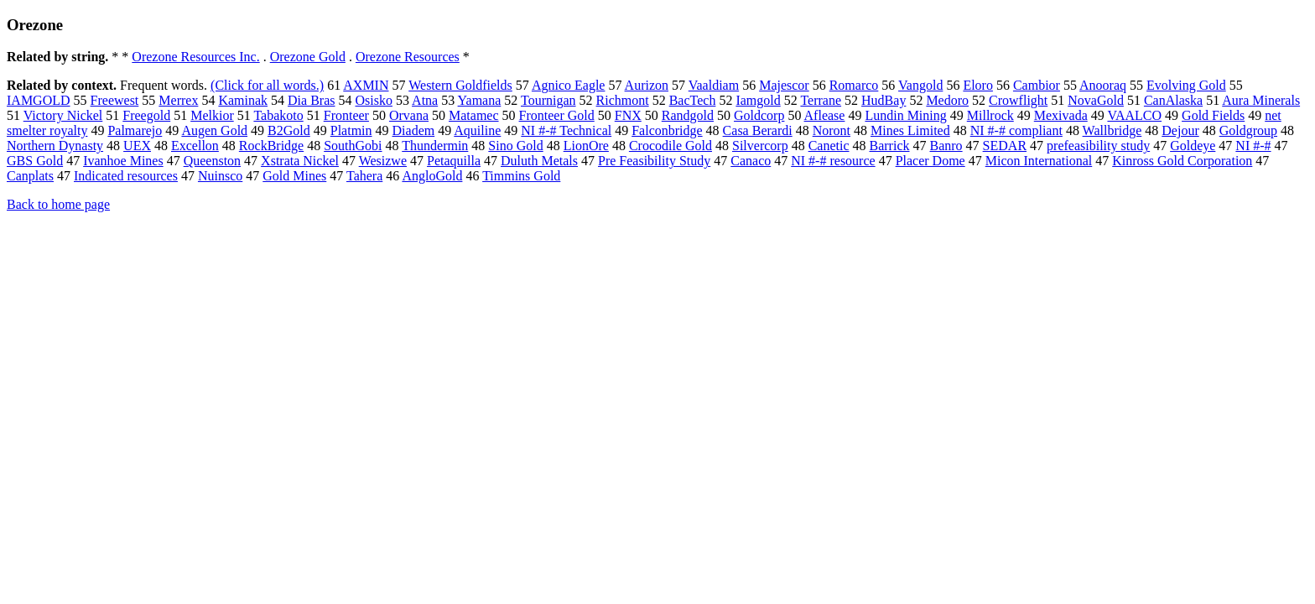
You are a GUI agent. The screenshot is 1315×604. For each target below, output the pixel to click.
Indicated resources (126, 176)
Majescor (784, 85)
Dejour (1180, 130)
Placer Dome (930, 161)
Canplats (30, 176)
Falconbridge (667, 130)
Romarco (854, 85)
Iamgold (757, 100)
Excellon (195, 145)
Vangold (920, 85)
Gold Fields (1213, 115)
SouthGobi (353, 145)
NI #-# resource (833, 161)
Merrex (178, 100)
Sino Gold (515, 145)
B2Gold (289, 130)
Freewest (115, 100)
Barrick (890, 145)
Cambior (1036, 85)
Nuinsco (220, 176)
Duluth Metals (539, 161)
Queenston (212, 161)
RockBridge (271, 145)
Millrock (990, 115)
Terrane (820, 100)
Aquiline (477, 130)
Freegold (146, 115)
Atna (425, 100)
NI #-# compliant (1016, 130)
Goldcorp (759, 115)
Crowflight (1018, 100)
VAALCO (1134, 115)
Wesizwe (383, 161)
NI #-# (1253, 145)
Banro (946, 145)
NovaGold (1096, 100)
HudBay (883, 100)
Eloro (978, 85)
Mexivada (1061, 115)
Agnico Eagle (569, 85)
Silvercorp (760, 145)
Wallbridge (1112, 130)
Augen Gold (214, 130)
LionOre (586, 145)
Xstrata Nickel (300, 161)
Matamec (474, 115)
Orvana (409, 115)
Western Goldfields (460, 85)
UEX (137, 145)
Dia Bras (311, 100)
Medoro (947, 100)
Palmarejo (134, 130)
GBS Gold (35, 161)
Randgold (688, 115)
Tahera (364, 176)
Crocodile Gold (670, 145)
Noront (831, 130)
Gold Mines (294, 176)
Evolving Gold (1186, 85)
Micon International (1039, 161)
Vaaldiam (714, 85)
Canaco (750, 161)
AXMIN (365, 85)
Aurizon (646, 85)
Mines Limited (910, 130)
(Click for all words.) (267, 85)
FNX (628, 115)
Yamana (480, 100)
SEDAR (1005, 145)
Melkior (212, 115)
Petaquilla (454, 161)
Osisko (374, 100)
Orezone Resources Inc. (195, 56)
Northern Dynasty (55, 145)
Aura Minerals (1261, 100)
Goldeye (1192, 145)
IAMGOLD (38, 100)
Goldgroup (1248, 130)
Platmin (351, 130)
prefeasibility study (1098, 145)
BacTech (692, 100)
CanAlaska (1173, 100)
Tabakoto (278, 115)
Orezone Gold (308, 56)
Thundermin (435, 145)
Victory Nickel (63, 115)
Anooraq (1102, 85)
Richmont (622, 100)
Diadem (413, 130)
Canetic (829, 145)
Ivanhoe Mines (123, 161)
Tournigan (548, 100)
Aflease (824, 115)
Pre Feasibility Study (654, 161)
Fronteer (346, 115)
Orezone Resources (408, 56)
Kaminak (243, 100)
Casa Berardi (758, 130)
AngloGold (432, 176)
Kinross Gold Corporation (1182, 161)
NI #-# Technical (566, 130)
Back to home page (58, 204)
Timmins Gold (521, 176)
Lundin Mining (905, 115)
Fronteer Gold (557, 115)
